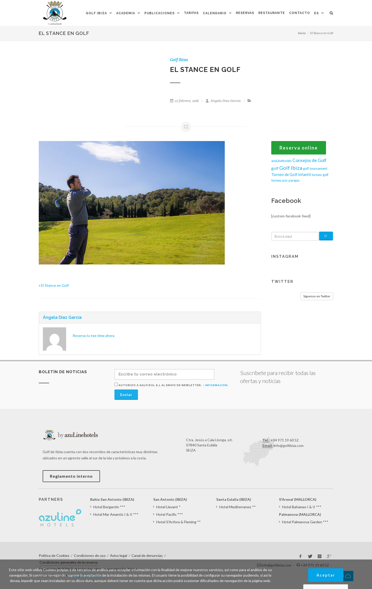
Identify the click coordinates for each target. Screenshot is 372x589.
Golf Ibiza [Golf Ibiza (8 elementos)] (290, 168)
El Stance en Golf (55, 285)
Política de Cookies (54, 555)
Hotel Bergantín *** (109, 507)
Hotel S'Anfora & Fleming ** (178, 522)
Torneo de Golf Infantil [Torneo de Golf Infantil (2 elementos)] (291, 174)
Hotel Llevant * (168, 507)
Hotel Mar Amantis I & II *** (115, 514)
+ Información (215, 385)
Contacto (299, 13)
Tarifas (191, 13)
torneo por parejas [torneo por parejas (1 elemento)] (285, 180)
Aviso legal (118, 555)
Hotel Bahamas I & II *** (301, 507)
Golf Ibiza (96, 13)
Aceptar (325, 575)
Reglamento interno (71, 476)
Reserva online (299, 148)
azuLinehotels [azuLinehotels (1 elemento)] (281, 161)
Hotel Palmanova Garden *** (305, 522)
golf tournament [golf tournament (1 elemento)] (315, 168)
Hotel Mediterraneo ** (237, 507)
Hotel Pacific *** (169, 514)
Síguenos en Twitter (316, 296)
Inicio (302, 33)
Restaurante (271, 13)
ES (316, 13)
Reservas (245, 13)
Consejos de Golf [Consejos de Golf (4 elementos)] (309, 160)
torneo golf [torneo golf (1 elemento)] (320, 175)
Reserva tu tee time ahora (93, 335)
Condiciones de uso (90, 555)
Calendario (215, 13)
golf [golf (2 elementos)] (274, 168)
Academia (125, 13)
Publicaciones (159, 13)
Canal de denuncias (147, 555)
